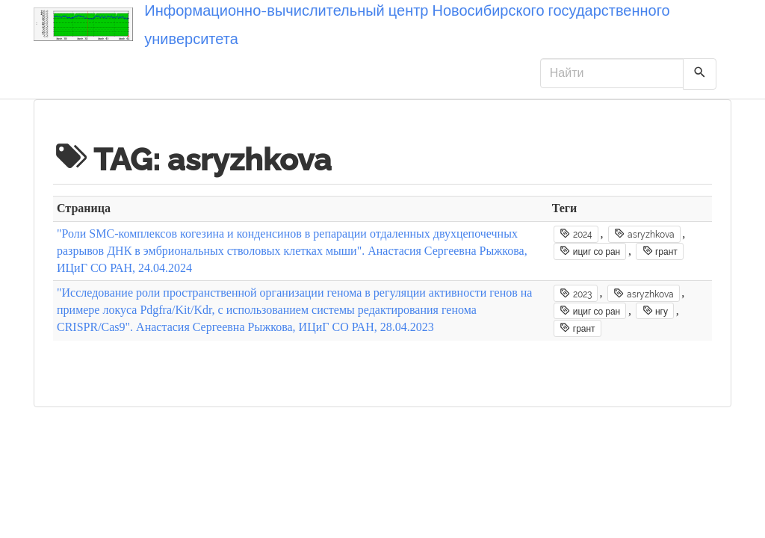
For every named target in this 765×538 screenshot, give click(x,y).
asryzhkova (644, 234)
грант (660, 251)
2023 (575, 294)
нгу (655, 311)
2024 (576, 234)
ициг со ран (590, 251)
